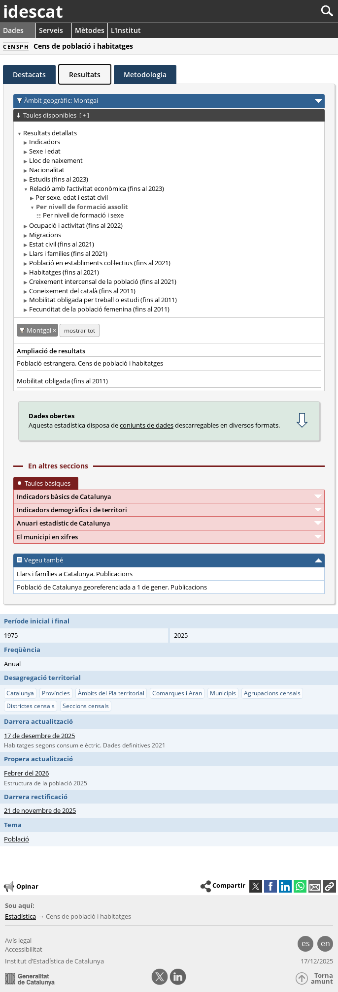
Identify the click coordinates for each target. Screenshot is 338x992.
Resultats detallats (50, 132)
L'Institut (126, 30)
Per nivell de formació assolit (82, 206)
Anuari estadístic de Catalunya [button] (63, 523)
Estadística (20, 916)
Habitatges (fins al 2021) (64, 272)
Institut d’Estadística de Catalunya (54, 961)
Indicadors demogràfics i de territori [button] (72, 509)
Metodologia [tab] (145, 74)
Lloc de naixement (56, 160)
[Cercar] (294, 11)
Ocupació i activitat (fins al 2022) (76, 225)
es (306, 943)
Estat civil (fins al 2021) (61, 244)
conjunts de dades (146, 425)
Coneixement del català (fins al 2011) (82, 290)
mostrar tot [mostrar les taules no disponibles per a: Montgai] (79, 330)
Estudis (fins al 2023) (58, 179)
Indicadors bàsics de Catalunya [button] (64, 496)
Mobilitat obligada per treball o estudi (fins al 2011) (103, 299)
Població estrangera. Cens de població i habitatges (90, 363)
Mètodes (89, 30)
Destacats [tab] (29, 74)
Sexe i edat (45, 151)
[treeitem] (167, 221)
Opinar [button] (20, 886)
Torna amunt (322, 978)
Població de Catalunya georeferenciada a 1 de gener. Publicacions (112, 587)
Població (16, 839)
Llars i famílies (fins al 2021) (68, 253)
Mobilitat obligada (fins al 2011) (62, 380)
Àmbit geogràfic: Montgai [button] (61, 100)
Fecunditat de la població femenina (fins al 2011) (99, 309)
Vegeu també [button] (43, 560)
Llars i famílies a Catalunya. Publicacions (75, 573)
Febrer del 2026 (26, 773)
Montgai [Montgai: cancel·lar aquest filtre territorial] (40, 330)
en (325, 943)
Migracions (45, 234)
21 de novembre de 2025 (40, 810)
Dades (13, 30)
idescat (33, 11)
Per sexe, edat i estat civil (71, 197)
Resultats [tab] (85, 74)
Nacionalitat (47, 169)
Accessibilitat (23, 949)
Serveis (51, 30)
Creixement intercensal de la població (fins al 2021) (102, 281)
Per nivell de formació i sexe (83, 215)
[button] (329, 886)
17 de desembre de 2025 (39, 735)
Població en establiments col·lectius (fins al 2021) (99, 262)
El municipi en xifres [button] (47, 536)
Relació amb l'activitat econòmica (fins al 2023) (97, 188)
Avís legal (18, 940)
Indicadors (44, 141)
